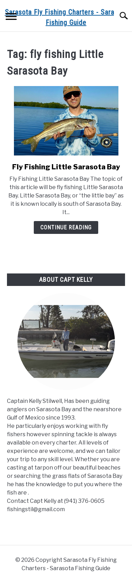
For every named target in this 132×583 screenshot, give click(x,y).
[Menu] (11, 17)
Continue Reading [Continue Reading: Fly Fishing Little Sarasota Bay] (66, 227)
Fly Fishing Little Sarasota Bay (66, 167)
